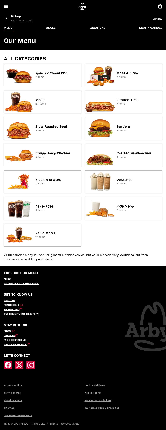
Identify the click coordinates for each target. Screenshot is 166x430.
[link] (42, 75)
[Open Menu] (6, 6)
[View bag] (160, 6)
